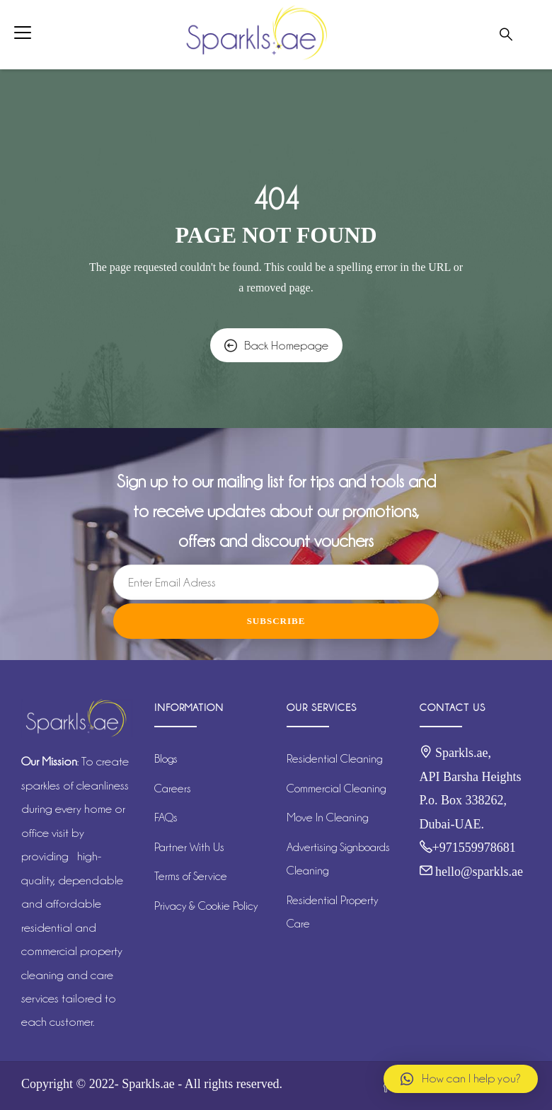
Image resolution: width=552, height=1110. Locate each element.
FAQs (166, 817)
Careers (172, 788)
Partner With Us (189, 847)
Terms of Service (190, 876)
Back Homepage (276, 345)
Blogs (166, 759)
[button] (461, 1079)
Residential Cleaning (334, 759)
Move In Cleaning (327, 817)
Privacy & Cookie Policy (206, 906)
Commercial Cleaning (336, 788)
